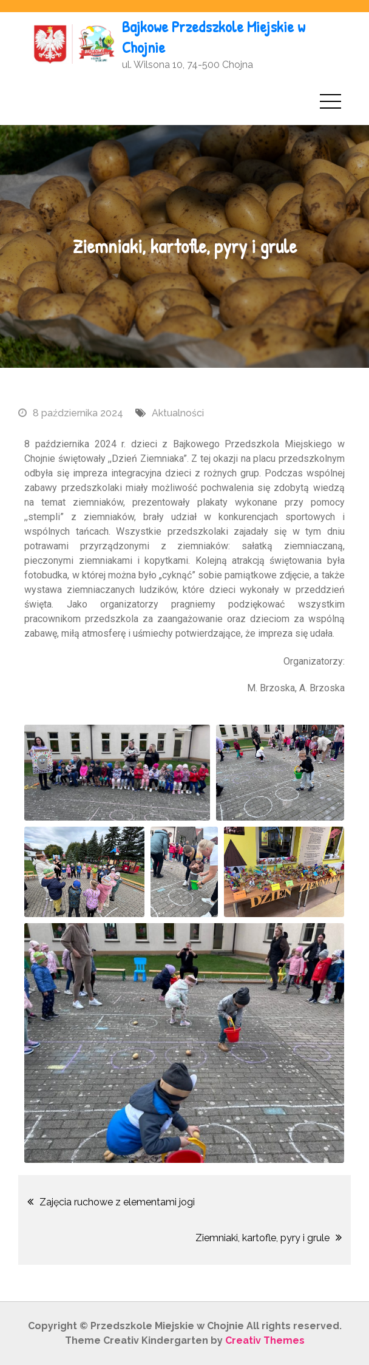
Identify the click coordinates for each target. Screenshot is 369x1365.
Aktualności (178, 413)
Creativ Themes (265, 1340)
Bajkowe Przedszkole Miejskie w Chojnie (213, 37)
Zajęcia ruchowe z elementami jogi (117, 1202)
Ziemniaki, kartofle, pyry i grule (262, 1238)
